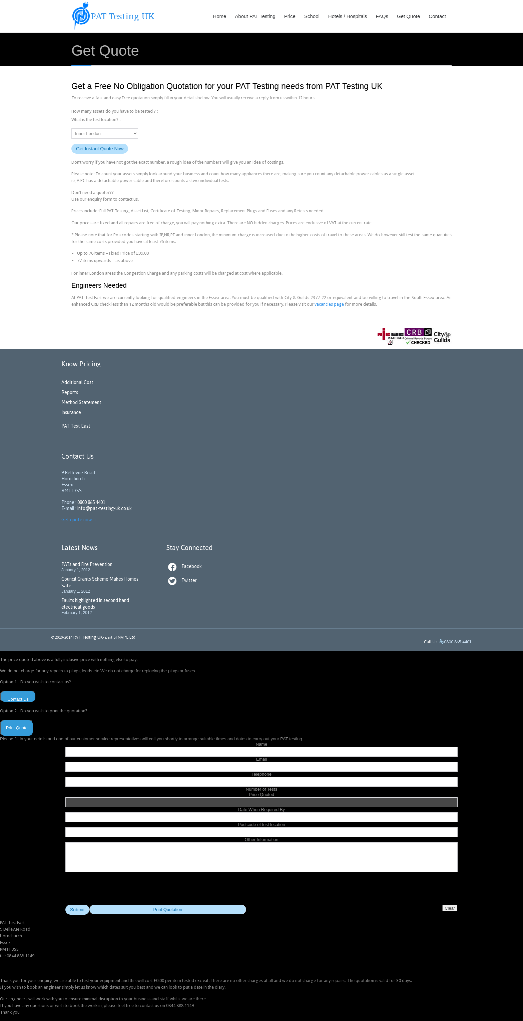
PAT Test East (75, 426)
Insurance (71, 412)
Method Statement (81, 402)
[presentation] (261, 892)
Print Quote (17, 727)
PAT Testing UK (88, 637)
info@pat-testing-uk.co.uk (104, 508)
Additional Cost (77, 382)
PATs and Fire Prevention (86, 564)
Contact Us (18, 699)
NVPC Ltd (126, 637)
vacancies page (329, 304)
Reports (69, 392)
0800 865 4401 (91, 502)
